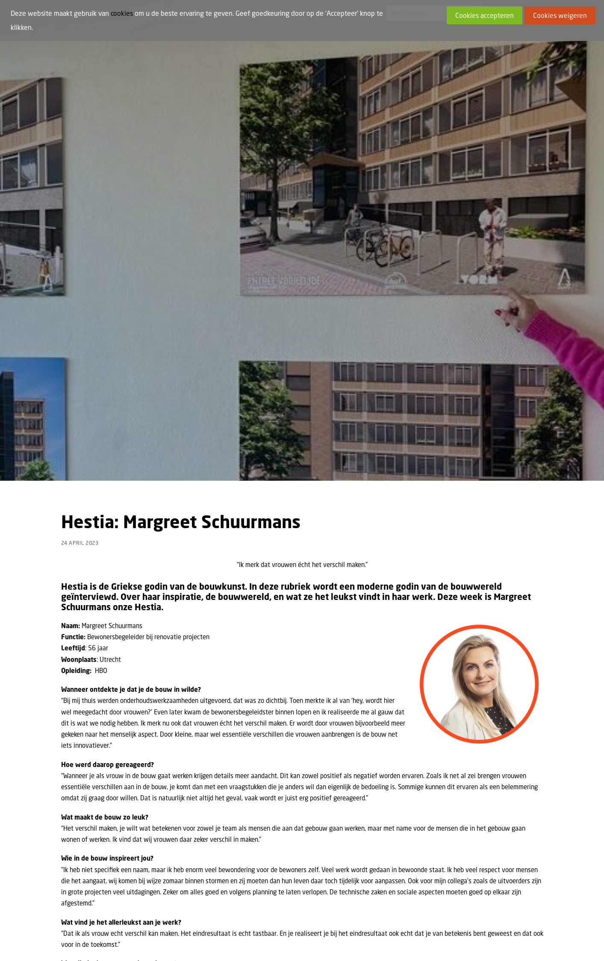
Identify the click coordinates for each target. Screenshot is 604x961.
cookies (122, 13)
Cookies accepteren (484, 15)
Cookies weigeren (560, 15)
